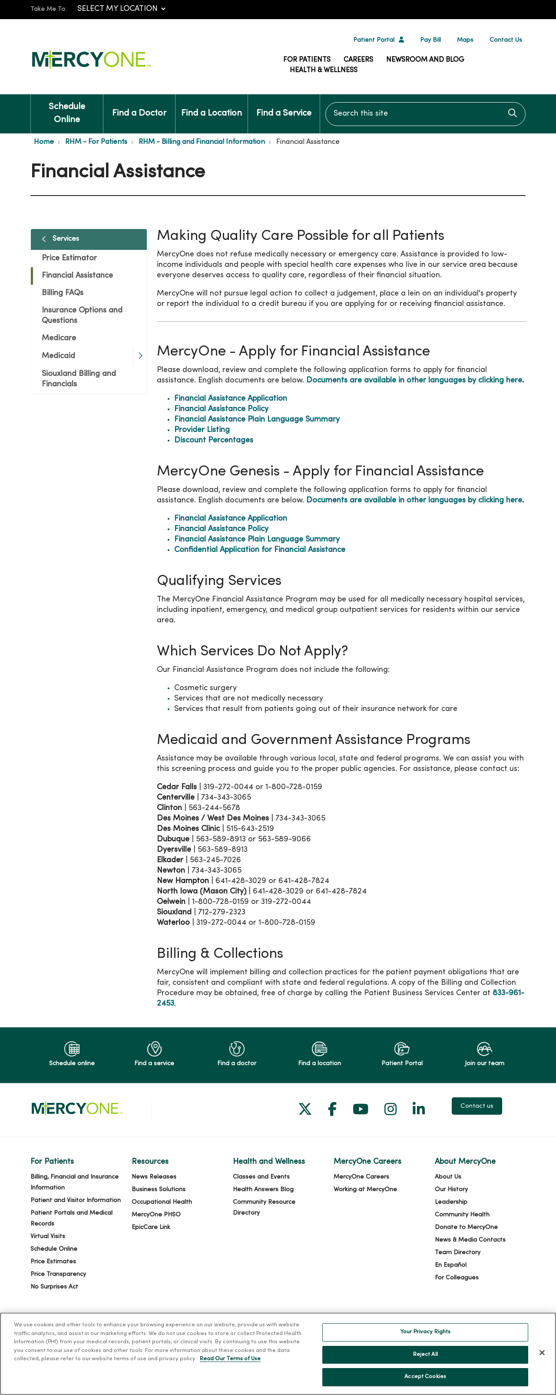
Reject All (425, 1365)
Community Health (462, 1215)
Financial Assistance (77, 275)
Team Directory (457, 1253)
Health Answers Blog (263, 1189)
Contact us (477, 1106)
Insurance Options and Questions (82, 316)
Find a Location (211, 106)
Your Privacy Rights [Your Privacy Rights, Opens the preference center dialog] (425, 1342)
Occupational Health (162, 1202)
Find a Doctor (139, 106)
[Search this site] (425, 114)
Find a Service (284, 106)
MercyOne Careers (361, 1177)
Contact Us (506, 40)
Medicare (59, 338)
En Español (451, 1265)
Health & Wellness (323, 70)
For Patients (307, 59)
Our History (451, 1189)
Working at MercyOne (365, 1189)
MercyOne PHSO (156, 1215)
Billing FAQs (62, 293)
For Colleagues (457, 1278)
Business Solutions (158, 1189)
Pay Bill (430, 40)
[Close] (542, 1363)
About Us (448, 1177)
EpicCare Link (151, 1227)
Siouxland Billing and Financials (79, 379)
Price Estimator (69, 258)
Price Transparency (58, 1274)
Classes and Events (261, 1177)
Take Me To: (48, 9)
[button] (140, 356)
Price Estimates (53, 1262)
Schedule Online (67, 109)
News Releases (154, 1177)
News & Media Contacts (470, 1240)
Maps (465, 40)
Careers (358, 59)
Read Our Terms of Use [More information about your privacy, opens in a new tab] (230, 1369)
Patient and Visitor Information (75, 1200)
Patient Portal (373, 40)
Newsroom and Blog (425, 59)
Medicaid (58, 356)
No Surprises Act (54, 1287)
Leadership (451, 1202)
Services (66, 239)
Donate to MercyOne (466, 1227)
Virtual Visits (47, 1236)
